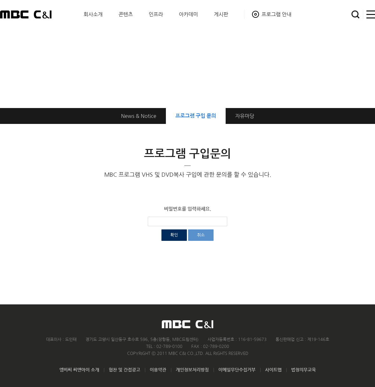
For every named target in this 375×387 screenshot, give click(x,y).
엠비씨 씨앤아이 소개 (79, 370)
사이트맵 (369, 14)
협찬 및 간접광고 (124, 370)
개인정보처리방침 (192, 370)
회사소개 (93, 14)
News (138, 116)
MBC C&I (25, 14)
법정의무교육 (303, 370)
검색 (355, 14)
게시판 (221, 14)
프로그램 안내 (276, 14)
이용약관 (158, 370)
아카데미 (188, 14)
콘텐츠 (126, 14)
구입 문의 (195, 115)
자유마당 (244, 116)
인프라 (156, 14)
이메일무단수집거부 (237, 370)
